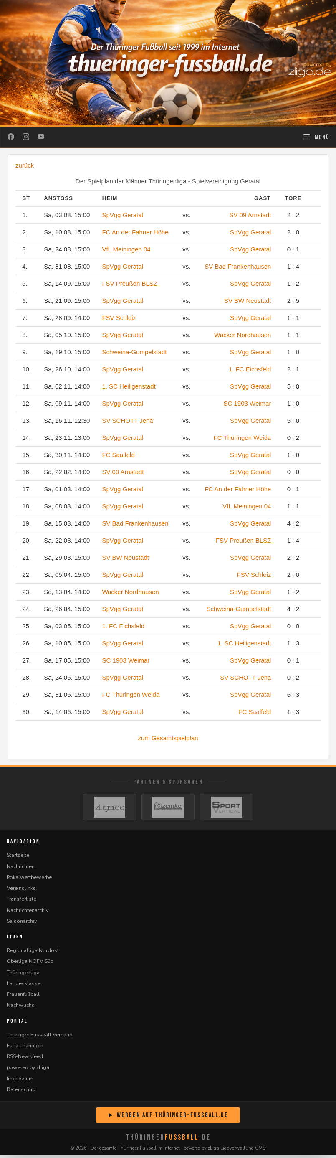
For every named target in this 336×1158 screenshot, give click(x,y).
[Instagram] (26, 137)
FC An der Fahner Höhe (135, 232)
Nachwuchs (21, 1007)
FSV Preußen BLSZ (129, 283)
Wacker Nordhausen (242, 334)
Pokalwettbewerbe (29, 879)
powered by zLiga (28, 1069)
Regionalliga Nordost (33, 952)
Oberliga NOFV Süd (30, 963)
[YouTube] (41, 137)
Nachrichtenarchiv (27, 912)
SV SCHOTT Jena (127, 420)
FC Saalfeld (118, 454)
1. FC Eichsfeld (250, 369)
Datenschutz (21, 1091)
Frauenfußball (23, 996)
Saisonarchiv (22, 923)
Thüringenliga (23, 974)
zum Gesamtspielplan (168, 738)
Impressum (20, 1080)
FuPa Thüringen (25, 1047)
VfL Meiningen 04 (126, 249)
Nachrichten (21, 868)
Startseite (18, 857)
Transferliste (21, 901)
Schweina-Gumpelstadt (134, 352)
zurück (24, 165)
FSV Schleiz (119, 317)
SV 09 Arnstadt (250, 214)
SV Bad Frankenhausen (238, 266)
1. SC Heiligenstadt (128, 386)
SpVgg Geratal (122, 214)
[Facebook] (11, 137)
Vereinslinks (21, 890)
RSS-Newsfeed (25, 1058)
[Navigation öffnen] (316, 137)
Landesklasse (23, 985)
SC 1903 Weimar (247, 403)
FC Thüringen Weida (242, 437)
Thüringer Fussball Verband (40, 1036)
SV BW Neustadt (247, 300)
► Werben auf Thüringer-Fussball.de (168, 1118)
